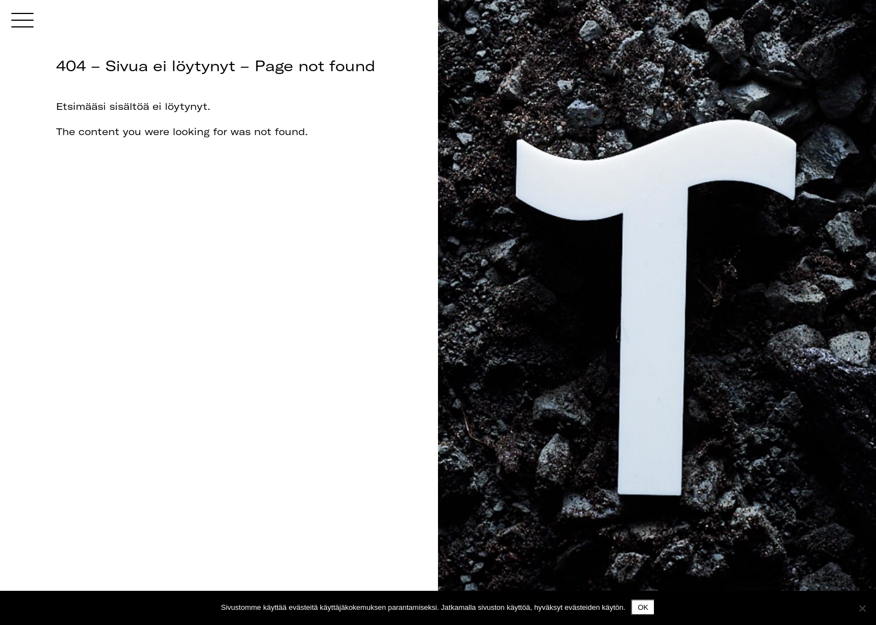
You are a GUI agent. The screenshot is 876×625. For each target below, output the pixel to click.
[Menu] (22, 19)
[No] (862, 608)
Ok (643, 607)
